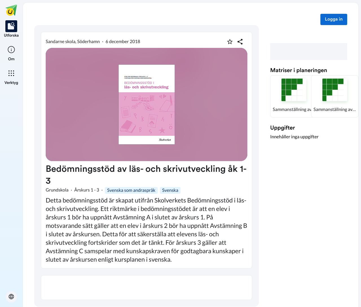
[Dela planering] (240, 42)
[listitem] (11, 29)
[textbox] (146, 287)
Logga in (334, 19)
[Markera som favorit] (230, 42)
